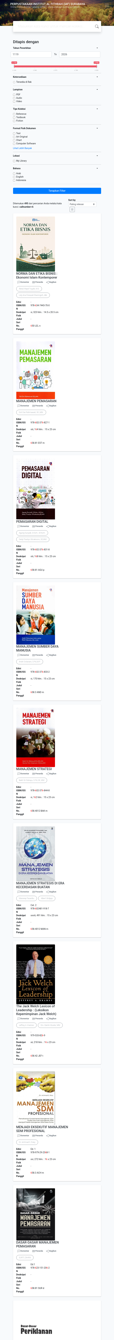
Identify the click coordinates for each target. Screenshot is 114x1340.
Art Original (22, 136)
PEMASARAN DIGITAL (32, 522)
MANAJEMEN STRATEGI (34, 769)
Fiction (19, 120)
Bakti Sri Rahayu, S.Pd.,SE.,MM (32, 780)
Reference (21, 114)
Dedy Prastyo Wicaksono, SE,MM (33, 539)
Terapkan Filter (57, 190)
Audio (19, 98)
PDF (18, 94)
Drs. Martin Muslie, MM (50, 1025)
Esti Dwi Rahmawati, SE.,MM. (31, 412)
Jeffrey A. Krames (26, 1025)
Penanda (39, 282)
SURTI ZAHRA (25, 1257)
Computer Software (26, 143)
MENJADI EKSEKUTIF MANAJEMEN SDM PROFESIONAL (42, 1129)
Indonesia (21, 180)
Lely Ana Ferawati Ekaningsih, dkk (33, 295)
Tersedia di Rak (24, 82)
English (20, 176)
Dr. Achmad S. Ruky (27, 1142)
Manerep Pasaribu (26, 898)
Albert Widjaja (47, 898)
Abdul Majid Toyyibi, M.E (29, 289)
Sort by (72, 200)
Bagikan (51, 282)
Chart (19, 140)
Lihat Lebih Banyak (22, 148)
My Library (21, 160)
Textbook (21, 117)
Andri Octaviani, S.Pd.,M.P (29, 662)
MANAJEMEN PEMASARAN (36, 401)
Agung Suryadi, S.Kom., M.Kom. (32, 533)
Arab (18, 173)
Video (19, 101)
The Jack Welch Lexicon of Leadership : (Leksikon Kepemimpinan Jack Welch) (36, 1010)
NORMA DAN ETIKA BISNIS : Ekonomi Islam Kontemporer (36, 275)
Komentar (23, 282)
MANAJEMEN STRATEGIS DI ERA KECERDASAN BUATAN (40, 885)
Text (18, 133)
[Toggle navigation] (106, 5)
